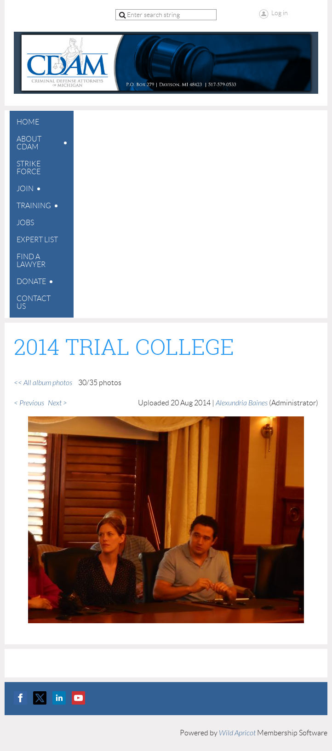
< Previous (29, 403)
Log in (279, 13)
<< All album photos (43, 383)
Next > (57, 403)
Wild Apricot (237, 733)
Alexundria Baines (242, 403)
